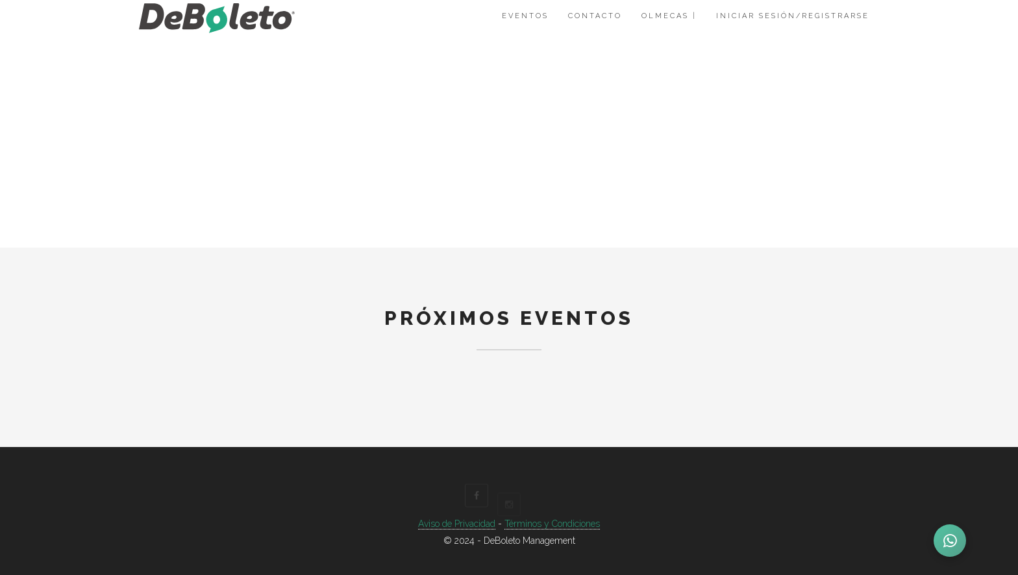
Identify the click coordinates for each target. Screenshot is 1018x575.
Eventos (525, 16)
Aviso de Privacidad (456, 523)
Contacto (595, 16)
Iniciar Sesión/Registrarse (792, 16)
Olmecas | (669, 16)
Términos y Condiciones (552, 523)
